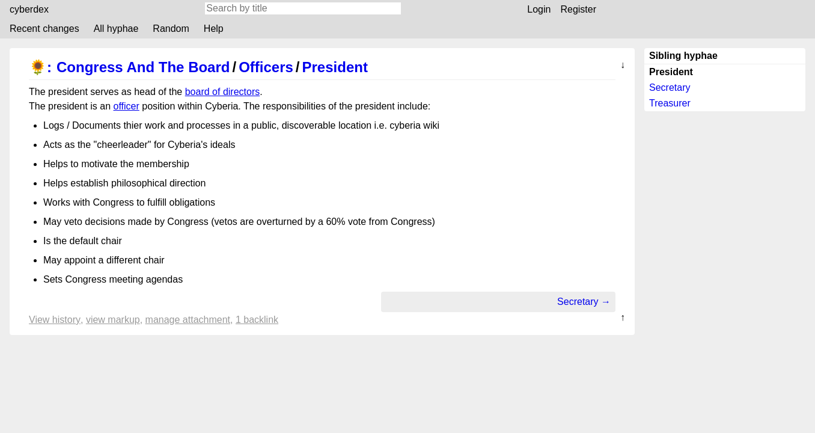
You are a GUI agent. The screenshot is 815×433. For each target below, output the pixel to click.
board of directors (222, 92)
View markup (113, 320)
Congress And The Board (143, 67)
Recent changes (44, 28)
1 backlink (257, 320)
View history (55, 320)
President (335, 67)
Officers (266, 67)
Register (578, 9)
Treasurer (670, 103)
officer (126, 106)
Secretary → (584, 301)
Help (214, 28)
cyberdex (29, 9)
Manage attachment (187, 320)
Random (171, 28)
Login (539, 9)
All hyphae (116, 28)
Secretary (669, 87)
